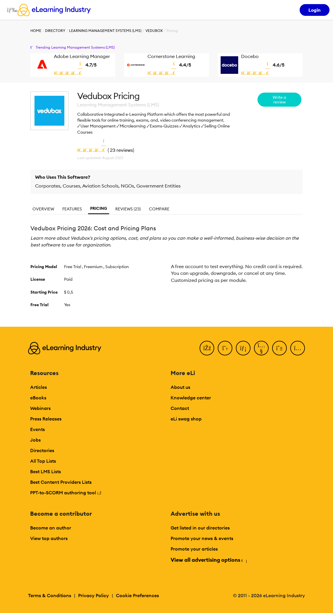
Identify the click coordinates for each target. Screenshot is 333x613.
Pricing (98, 208)
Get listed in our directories (200, 528)
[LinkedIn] (243, 348)
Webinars (40, 408)
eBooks (38, 398)
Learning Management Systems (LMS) (105, 30)
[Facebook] (207, 348)
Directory (55, 30)
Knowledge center (191, 398)
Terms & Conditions (49, 595)
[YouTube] (261, 348)
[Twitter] (225, 348)
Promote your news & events (202, 538)
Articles (38, 387)
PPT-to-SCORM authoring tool (66, 492)
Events (37, 429)
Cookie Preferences (137, 595)
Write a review (279, 100)
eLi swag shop (186, 419)
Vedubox (154, 30)
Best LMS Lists (45, 471)
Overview (43, 209)
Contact (180, 408)
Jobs (35, 440)
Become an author (50, 528)
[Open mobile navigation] (11, 10)
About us (180, 387)
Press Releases (45, 419)
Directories (42, 450)
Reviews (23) (128, 209)
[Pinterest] (279, 348)
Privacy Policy (93, 595)
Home (35, 30)
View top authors (49, 538)
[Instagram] (297, 348)
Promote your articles (194, 549)
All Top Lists (43, 461)
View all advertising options (208, 559)
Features (72, 209)
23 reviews (121, 150)
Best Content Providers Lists (61, 482)
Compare (159, 209)
